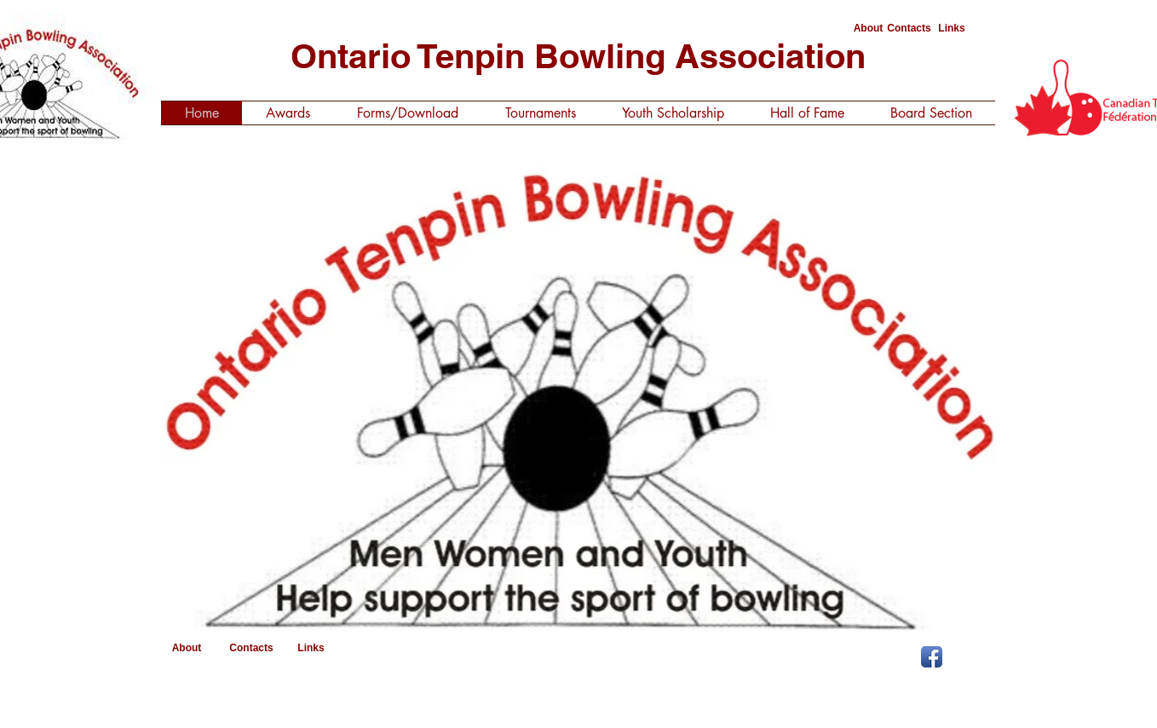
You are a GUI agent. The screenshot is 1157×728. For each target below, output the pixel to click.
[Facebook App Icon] (931, 656)
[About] (868, 28)
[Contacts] (909, 28)
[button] (578, 394)
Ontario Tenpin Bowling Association (578, 56)
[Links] (951, 28)
